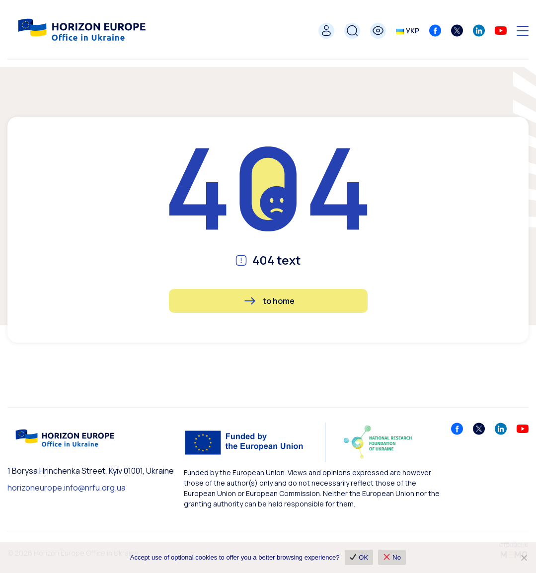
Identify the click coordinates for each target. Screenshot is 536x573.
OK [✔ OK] (359, 557)
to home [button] (279, 300)
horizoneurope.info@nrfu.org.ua (66, 487)
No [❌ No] (392, 557)
